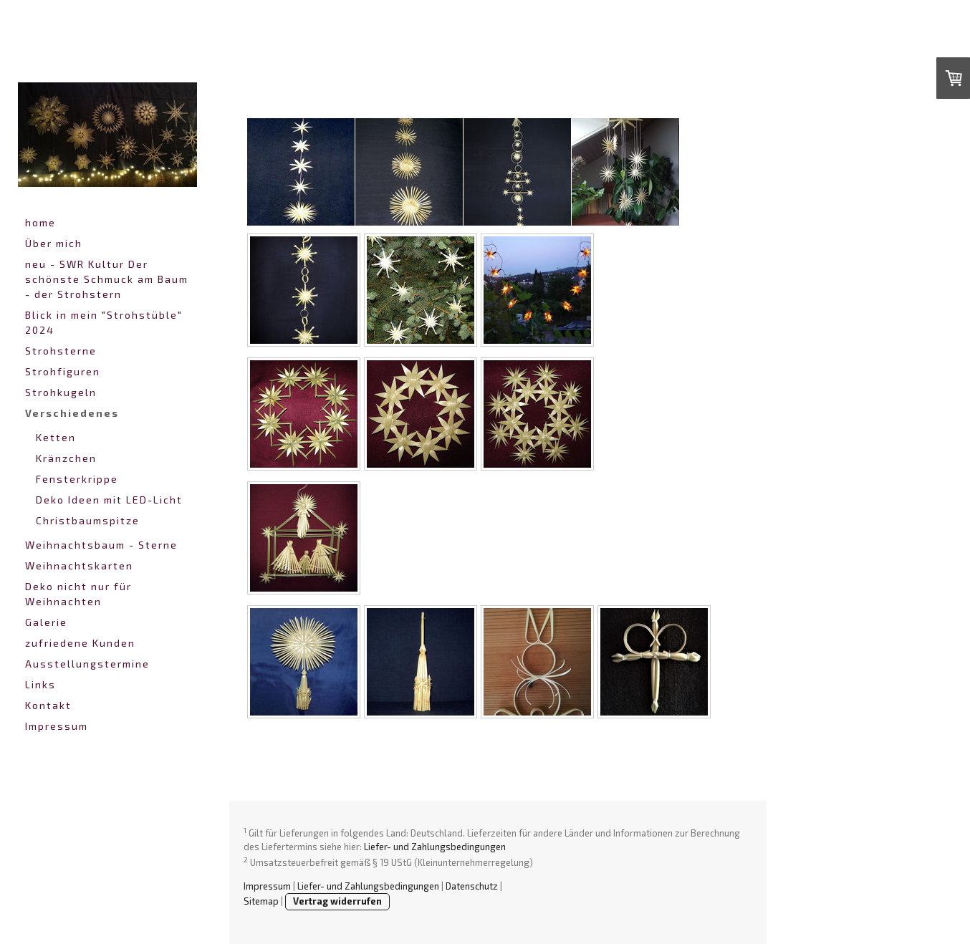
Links (40, 684)
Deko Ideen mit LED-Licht (109, 499)
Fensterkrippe (77, 479)
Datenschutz (472, 886)
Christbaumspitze (88, 520)
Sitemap (261, 901)
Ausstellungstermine (87, 664)
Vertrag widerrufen (337, 901)
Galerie (46, 622)
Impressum (56, 726)
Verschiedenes (72, 413)
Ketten (56, 437)
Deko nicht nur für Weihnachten (78, 593)
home (40, 222)
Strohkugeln (61, 392)
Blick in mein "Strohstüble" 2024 (104, 322)
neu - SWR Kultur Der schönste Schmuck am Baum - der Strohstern (106, 279)
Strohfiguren (62, 371)
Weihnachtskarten (79, 565)
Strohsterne (61, 351)
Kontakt (48, 705)
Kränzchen (66, 458)
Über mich (53, 243)
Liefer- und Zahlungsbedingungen (435, 846)
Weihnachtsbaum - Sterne (101, 545)
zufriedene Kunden (80, 643)
